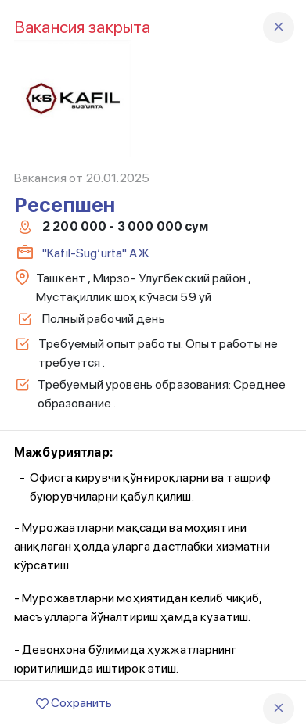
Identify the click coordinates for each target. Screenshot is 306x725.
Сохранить (74, 702)
